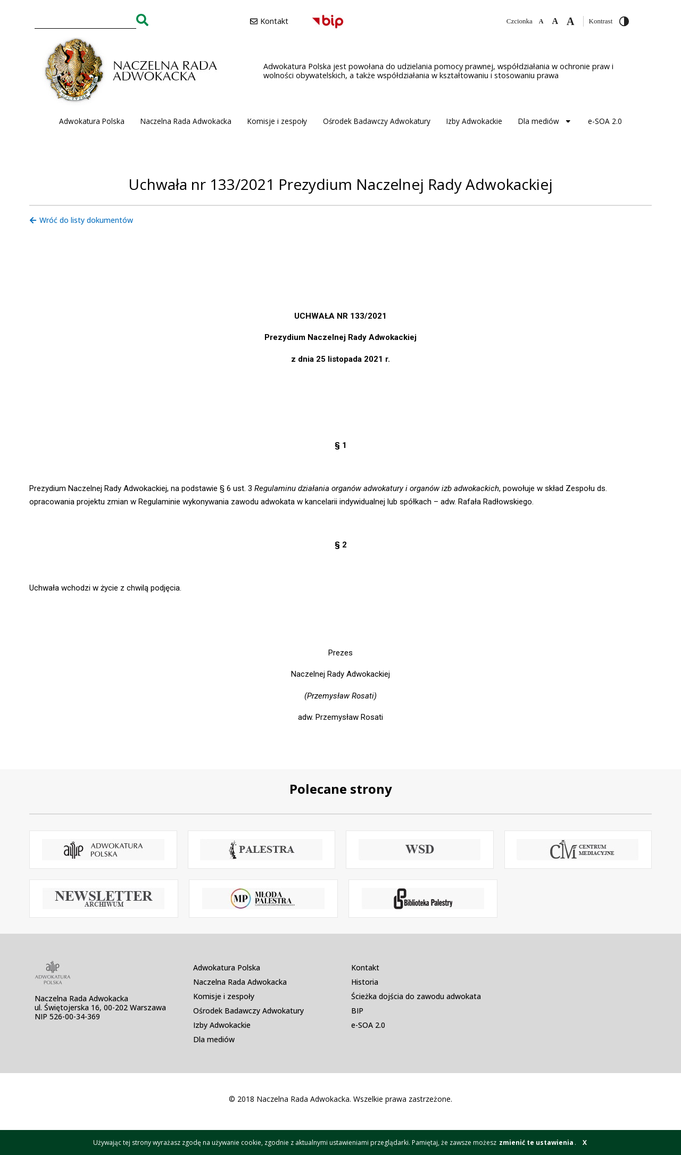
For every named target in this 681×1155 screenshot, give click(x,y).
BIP (357, 1011)
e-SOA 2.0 (605, 121)
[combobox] (85, 20)
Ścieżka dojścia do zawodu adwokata (416, 996)
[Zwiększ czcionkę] (570, 21)
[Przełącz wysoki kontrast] (624, 21)
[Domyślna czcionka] (555, 21)
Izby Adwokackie (474, 121)
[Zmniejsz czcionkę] (541, 21)
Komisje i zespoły (277, 121)
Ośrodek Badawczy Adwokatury (376, 121)
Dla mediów (545, 121)
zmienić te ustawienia (536, 1142)
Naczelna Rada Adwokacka (185, 121)
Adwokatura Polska (91, 121)
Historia (364, 982)
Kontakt (365, 967)
